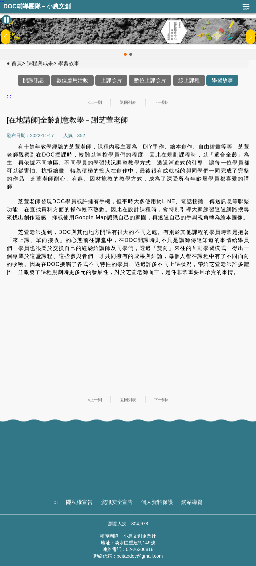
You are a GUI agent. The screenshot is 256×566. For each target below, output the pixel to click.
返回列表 (128, 102)
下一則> (161, 102)
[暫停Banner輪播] (6, 19)
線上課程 (189, 80)
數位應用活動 (72, 80)
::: (2, 2)
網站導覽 (192, 502)
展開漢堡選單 (246, 6)
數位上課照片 (150, 80)
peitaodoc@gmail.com (140, 556)
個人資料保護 (157, 502)
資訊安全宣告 (117, 502)
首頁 (16, 63)
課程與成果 (40, 63)
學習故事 (68, 63)
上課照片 (111, 80)
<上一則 (95, 102)
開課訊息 (33, 80)
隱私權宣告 (79, 502)
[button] (125, 54)
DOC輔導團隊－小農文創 (37, 6)
